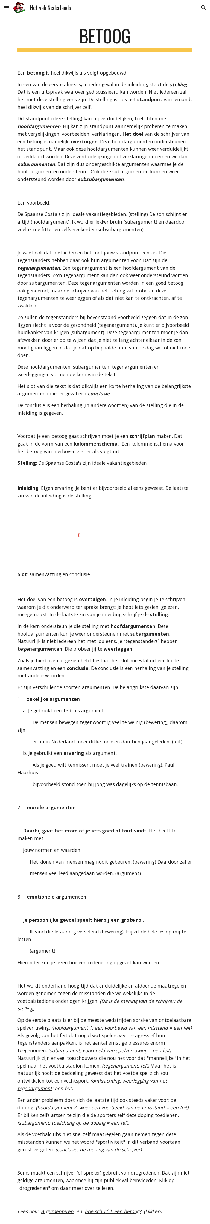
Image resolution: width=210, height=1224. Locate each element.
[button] (6, 7)
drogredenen (33, 1188)
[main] (104, 38)
